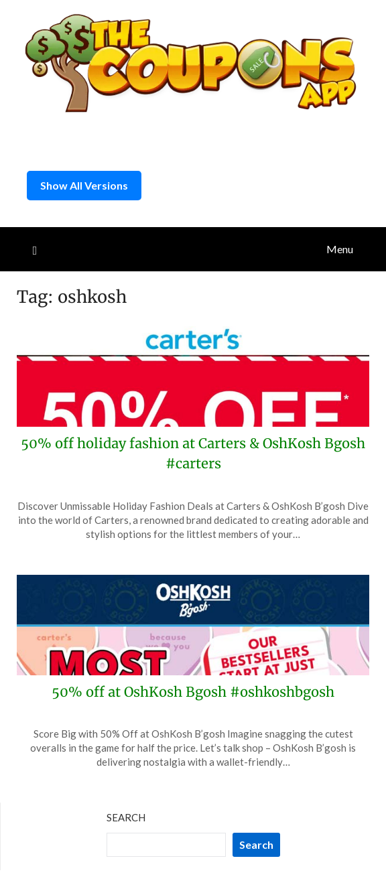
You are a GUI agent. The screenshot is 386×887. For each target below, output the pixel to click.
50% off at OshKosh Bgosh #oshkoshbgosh (193, 691)
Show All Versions (84, 185)
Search (126, 817)
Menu (339, 249)
